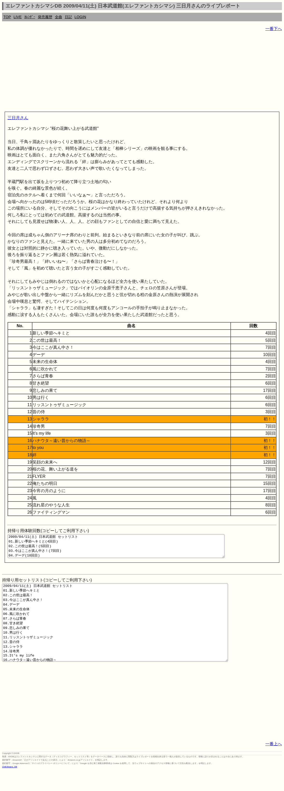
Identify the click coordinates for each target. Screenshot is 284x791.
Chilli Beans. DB (9, 787)
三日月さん (18, 118)
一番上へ (273, 764)
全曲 (58, 17)
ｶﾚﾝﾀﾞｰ (29, 17)
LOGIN (80, 17)
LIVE (17, 17)
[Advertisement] (142, 72)
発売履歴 (45, 17)
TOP (7, 17)
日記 (68, 17)
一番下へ (273, 28)
